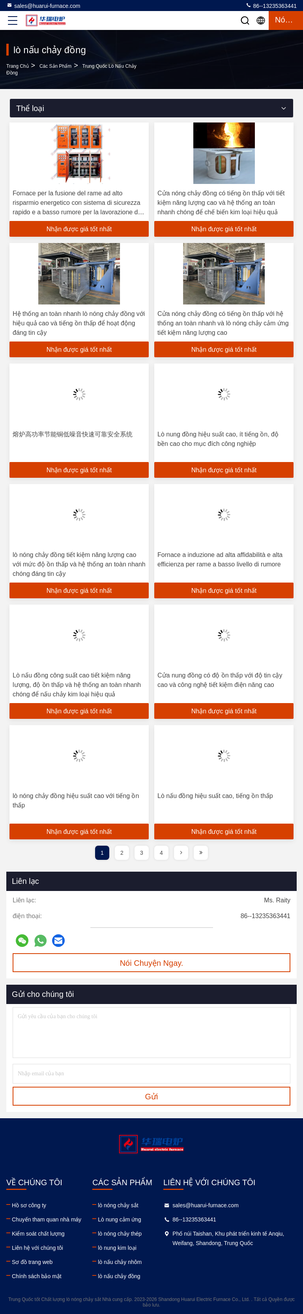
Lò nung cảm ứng (119, 1219)
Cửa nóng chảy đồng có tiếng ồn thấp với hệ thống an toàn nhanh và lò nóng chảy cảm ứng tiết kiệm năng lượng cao (223, 323)
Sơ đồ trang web (32, 1262)
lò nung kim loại (117, 1248)
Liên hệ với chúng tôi (37, 1248)
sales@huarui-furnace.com (43, 5)
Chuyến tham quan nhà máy (46, 1219)
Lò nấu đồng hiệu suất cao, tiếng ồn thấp (215, 795)
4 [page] (161, 853)
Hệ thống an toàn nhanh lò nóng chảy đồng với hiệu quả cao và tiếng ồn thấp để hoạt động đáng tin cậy (79, 323)
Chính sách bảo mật (37, 1276)
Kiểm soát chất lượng (38, 1233)
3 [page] (141, 853)
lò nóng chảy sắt (118, 1205)
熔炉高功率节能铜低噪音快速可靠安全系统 (73, 434)
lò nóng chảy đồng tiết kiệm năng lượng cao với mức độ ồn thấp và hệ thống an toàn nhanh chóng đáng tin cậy (79, 564)
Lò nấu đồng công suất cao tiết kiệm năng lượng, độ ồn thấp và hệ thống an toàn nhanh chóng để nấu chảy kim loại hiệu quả (77, 685)
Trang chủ (17, 66)
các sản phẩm (55, 66)
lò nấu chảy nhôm (120, 1262)
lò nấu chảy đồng (119, 1276)
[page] (181, 853)
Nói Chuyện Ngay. (151, 963)
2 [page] (121, 853)
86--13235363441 (271, 5)
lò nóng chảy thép (120, 1233)
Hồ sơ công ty (29, 1205)
